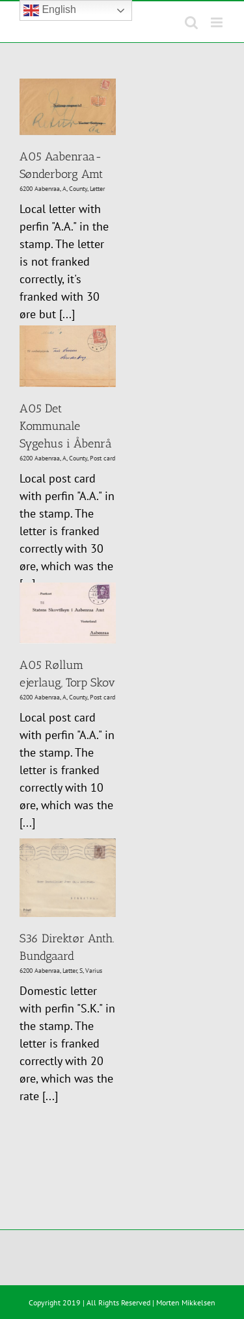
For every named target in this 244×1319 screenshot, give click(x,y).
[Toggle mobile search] (191, 22)
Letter (97, 188)
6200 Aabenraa (40, 188)
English (49, 10)
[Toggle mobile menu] (217, 22)
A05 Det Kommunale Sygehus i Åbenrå (65, 426)
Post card (102, 458)
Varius (93, 970)
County (78, 188)
